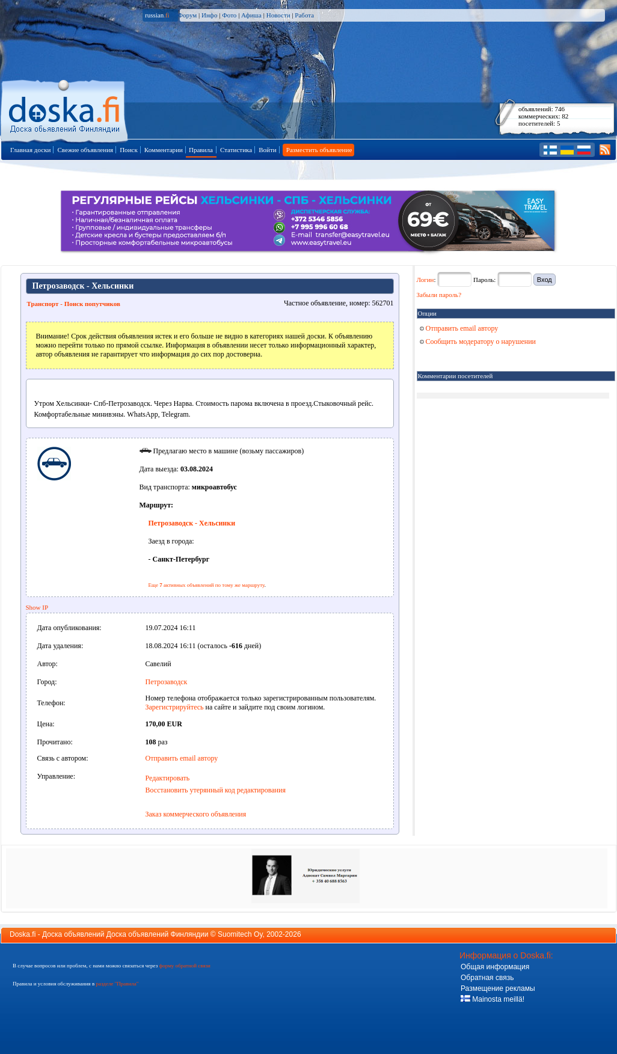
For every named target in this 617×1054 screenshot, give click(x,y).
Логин (425, 279)
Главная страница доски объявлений (65, 109)
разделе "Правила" (117, 984)
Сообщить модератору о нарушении (478, 341)
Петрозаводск (167, 682)
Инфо (209, 15)
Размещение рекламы (498, 988)
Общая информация (495, 967)
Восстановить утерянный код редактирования (216, 790)
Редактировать (168, 778)
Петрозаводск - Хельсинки (192, 523)
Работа (304, 15)
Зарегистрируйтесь (175, 707)
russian (157, 15)
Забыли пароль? (439, 294)
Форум (187, 15)
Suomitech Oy (240, 934)
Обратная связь (487, 977)
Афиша (251, 15)
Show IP (37, 607)
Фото (229, 15)
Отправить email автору (182, 758)
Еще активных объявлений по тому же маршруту (207, 585)
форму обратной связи (184, 966)
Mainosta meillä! (492, 999)
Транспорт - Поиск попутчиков (73, 303)
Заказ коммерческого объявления (196, 814)
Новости (278, 15)
